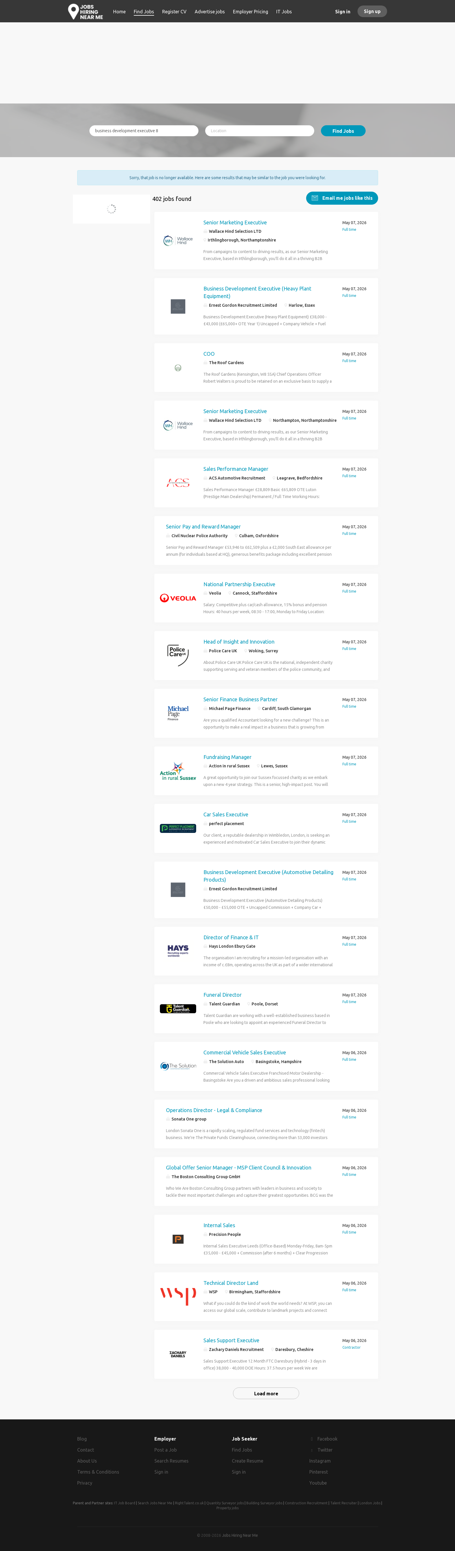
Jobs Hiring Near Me (240, 1534)
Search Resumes (171, 1460)
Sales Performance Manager (235, 468)
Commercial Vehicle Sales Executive (244, 1052)
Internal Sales (219, 1224)
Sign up (372, 11)
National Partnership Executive (239, 583)
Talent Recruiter (343, 1503)
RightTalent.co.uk (189, 1503)
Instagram (320, 1460)
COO (209, 353)
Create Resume (247, 1460)
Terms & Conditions (98, 1471)
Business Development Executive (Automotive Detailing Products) (268, 875)
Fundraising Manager (227, 756)
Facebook (327, 1438)
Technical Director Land (230, 1282)
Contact (85, 1449)
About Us (87, 1460)
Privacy (84, 1482)
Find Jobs (343, 131)
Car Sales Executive (225, 814)
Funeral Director (222, 994)
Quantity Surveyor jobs (225, 1503)
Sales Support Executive (231, 1340)
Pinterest (318, 1471)
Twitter (325, 1449)
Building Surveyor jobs (264, 1503)
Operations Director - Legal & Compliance (214, 1109)
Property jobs (227, 1508)
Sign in (342, 11)
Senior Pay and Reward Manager (203, 526)
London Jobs (370, 1503)
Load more (266, 1393)
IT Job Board (124, 1503)
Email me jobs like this (347, 197)
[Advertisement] (227, 62)
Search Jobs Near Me (155, 1503)
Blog (82, 1438)
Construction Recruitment (306, 1503)
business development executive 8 (114, 212)
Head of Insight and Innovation (239, 641)
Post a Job (165, 1449)
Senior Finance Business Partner (240, 699)
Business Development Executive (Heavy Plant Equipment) (257, 292)
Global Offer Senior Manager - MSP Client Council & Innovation (238, 1167)
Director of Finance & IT (231, 937)
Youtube (318, 1482)
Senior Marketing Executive (235, 222)
